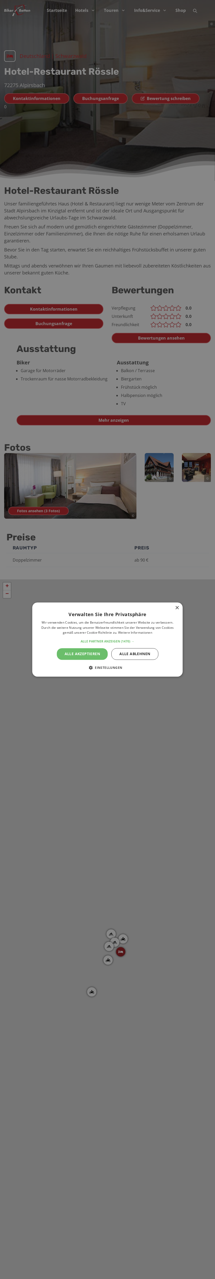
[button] (107, 641)
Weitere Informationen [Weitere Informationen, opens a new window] (135, 633)
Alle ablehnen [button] (134, 653)
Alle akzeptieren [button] (82, 653)
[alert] (107, 639)
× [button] (177, 608)
